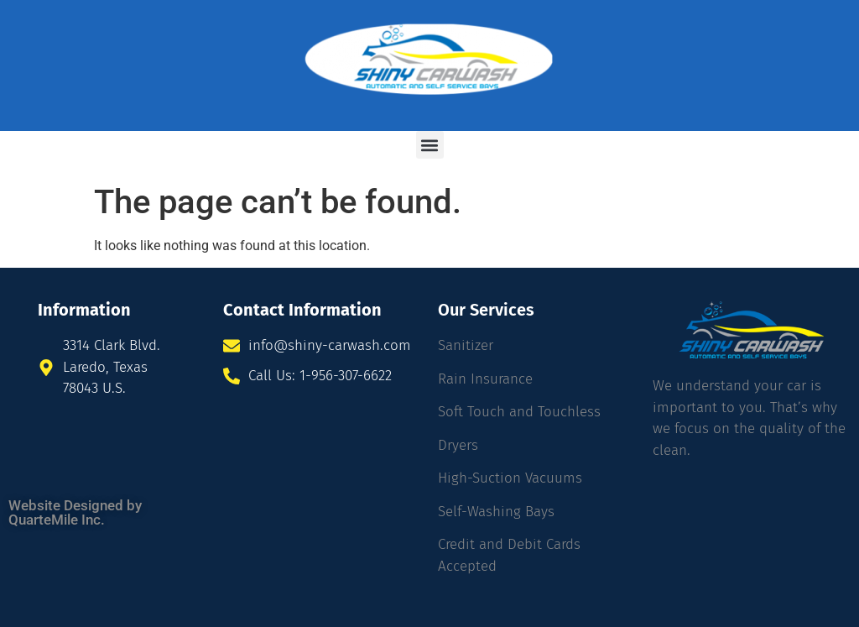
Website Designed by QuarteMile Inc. (75, 512)
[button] (430, 145)
